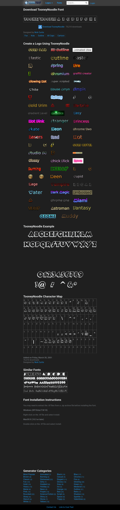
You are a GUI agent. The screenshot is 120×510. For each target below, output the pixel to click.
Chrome (79, 477)
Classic (27, 479)
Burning (44, 477)
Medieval (79, 487)
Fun (26, 35)
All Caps (50, 35)
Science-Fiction (48, 494)
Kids (33, 35)
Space (61, 496)
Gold (27, 484)
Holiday (44, 487)
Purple (44, 492)
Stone (44, 499)
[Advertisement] (11, 44)
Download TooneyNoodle (51, 27)
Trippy (61, 499)
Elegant (62, 479)
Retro (77, 492)
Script (61, 494)
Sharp (27, 496)
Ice (59, 487)
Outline (41, 35)
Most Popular (29, 474)
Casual (61, 477)
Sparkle (78, 496)
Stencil (27, 499)
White (27, 501)
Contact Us (51, 507)
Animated (45, 474)
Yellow (44, 501)
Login (92, 3)
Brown (27, 477)
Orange (62, 489)
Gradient (45, 484)
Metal (27, 489)
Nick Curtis (39, 32)
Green (78, 484)
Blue (77, 474)
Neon (43, 489)
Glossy (61, 482)
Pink (27, 492)
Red (60, 492)
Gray (60, 484)
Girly (43, 482)
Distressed (46, 479)
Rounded (28, 494)
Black (61, 474)
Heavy (27, 487)
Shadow (79, 494)
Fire (77, 479)
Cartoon (60, 35)
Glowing (79, 482)
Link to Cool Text (66, 507)
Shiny (43, 496)
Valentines (79, 499)
